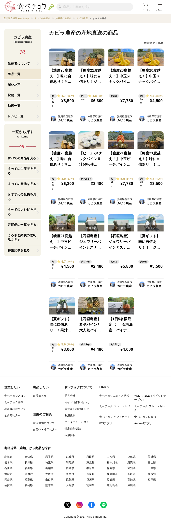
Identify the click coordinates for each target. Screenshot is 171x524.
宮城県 (70, 456)
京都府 (29, 473)
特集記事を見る (19, 250)
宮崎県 (90, 485)
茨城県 (152, 456)
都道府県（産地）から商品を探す (27, 448)
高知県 (131, 479)
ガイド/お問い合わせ (77, 402)
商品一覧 (14, 74)
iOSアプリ (105, 423)
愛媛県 (111, 479)
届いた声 (14, 84)
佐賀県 (8, 485)
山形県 (111, 456)
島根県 (152, 473)
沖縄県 (131, 485)
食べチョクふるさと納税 (114, 395)
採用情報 (70, 435)
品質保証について (15, 408)
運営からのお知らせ (77, 408)
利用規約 (70, 415)
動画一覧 (14, 105)
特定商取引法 (73, 428)
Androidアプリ (143, 423)
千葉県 (70, 462)
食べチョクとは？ (15, 395)
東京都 (90, 462)
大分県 (70, 485)
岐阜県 (90, 468)
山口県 (49, 479)
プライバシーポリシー (78, 422)
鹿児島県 (112, 485)
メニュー (159, 7)
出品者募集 (40, 395)
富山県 (152, 462)
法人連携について (44, 423)
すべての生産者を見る (22, 171)
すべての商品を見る (22, 158)
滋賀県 (8, 473)
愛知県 (131, 468)
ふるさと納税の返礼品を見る (22, 237)
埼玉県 (49, 462)
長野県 (70, 468)
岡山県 (8, 479)
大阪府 (49, 473)
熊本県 (49, 485)
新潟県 (131, 462)
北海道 (8, 456)
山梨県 (49, 468)
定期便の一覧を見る (22, 224)
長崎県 (29, 485)
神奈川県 (112, 462)
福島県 (131, 456)
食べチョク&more (145, 416)
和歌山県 (112, 473)
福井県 (29, 468)
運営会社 (70, 395)
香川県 (90, 479)
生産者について (19, 63)
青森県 (29, 456)
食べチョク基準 (13, 402)
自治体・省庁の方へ (45, 429)
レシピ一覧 (16, 116)
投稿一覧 (14, 95)
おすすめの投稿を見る (22, 197)
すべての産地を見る (22, 184)
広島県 (29, 479)
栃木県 (8, 462)
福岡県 (152, 479)
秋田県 (90, 456)
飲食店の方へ (12, 415)
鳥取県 (131, 473)
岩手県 (49, 456)
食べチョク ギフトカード (114, 416)
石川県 (8, 468)
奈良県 (90, 473)
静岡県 (111, 468)
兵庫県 (70, 473)
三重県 (152, 468)
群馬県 (29, 462)
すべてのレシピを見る (22, 212)
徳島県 (70, 479)
